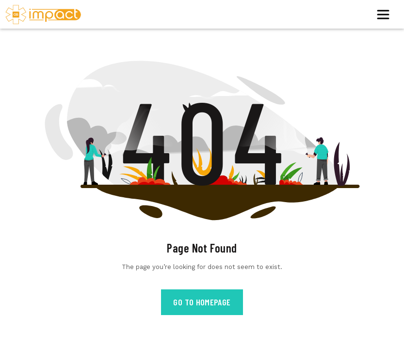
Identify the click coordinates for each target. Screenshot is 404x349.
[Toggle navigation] (386, 14)
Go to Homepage (201, 302)
